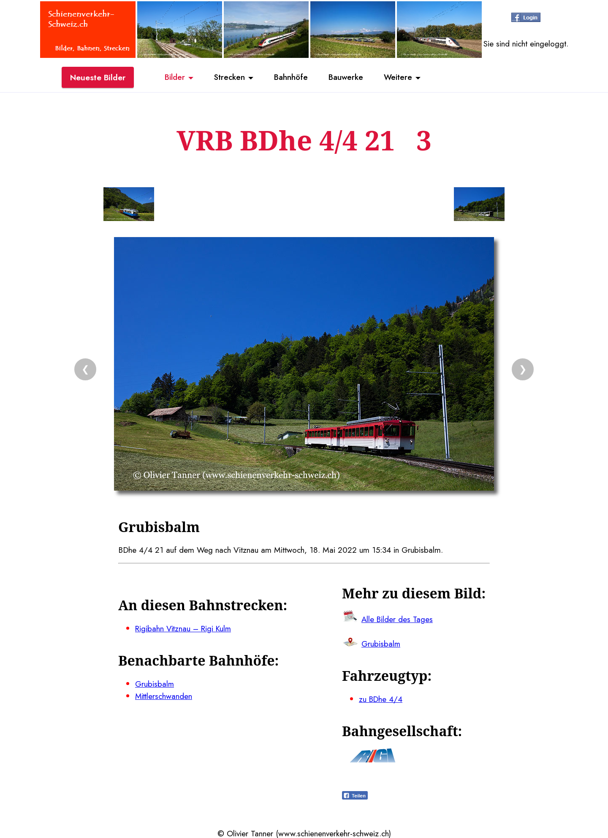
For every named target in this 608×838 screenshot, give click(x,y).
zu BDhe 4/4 (381, 698)
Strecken (228, 77)
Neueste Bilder (97, 77)
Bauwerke (346, 77)
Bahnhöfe (291, 77)
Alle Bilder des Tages (397, 619)
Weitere (399, 77)
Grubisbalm (154, 683)
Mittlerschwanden (164, 695)
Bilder (173, 77)
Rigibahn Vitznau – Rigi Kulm (184, 628)
